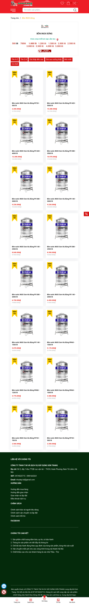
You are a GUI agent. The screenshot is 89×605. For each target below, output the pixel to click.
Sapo (74, 594)
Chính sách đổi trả (18, 515)
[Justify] (75, 10)
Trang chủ (17, 602)
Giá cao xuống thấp (54, 59)
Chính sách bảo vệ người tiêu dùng (25, 508)
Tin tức (58, 602)
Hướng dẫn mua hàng (19, 488)
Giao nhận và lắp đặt (19, 494)
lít (17, 43)
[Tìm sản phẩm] (50, 10)
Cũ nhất (15, 64)
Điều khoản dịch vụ (18, 497)
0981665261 (32, 475)
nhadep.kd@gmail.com (25, 478)
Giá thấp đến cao (36, 59)
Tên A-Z (15, 59)
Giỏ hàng (44, 601)
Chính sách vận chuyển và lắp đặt (24, 511)
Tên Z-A (24, 59)
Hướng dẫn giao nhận (19, 491)
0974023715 (20, 475)
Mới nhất (68, 59)
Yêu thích (72, 602)
